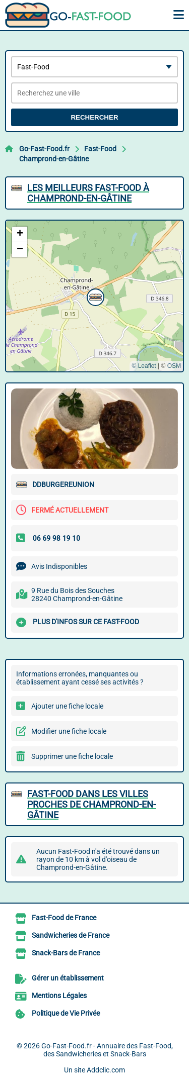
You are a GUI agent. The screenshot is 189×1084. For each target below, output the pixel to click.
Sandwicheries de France (70, 935)
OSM (174, 365)
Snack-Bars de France (66, 953)
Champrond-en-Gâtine (54, 159)
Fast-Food (100, 149)
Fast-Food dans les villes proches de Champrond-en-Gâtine (91, 804)
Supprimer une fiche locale (72, 756)
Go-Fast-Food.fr (44, 149)
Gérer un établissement (68, 978)
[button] (94, 296)
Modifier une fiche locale (68, 731)
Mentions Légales (59, 996)
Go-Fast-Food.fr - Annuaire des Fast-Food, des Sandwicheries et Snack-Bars (107, 1050)
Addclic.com (106, 1070)
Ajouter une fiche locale (67, 706)
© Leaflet (144, 365)
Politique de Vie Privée (66, 1013)
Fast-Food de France (64, 918)
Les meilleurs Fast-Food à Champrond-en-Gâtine (88, 193)
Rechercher (94, 117)
